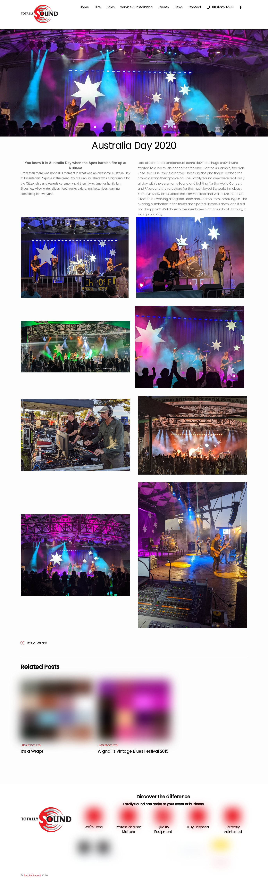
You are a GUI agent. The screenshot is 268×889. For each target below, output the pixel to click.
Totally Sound (32, 875)
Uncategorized (30, 745)
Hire (98, 7)
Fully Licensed (198, 827)
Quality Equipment (163, 829)
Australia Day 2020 (134, 145)
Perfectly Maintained (232, 829)
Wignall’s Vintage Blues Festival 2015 (133, 751)
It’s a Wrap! (37, 643)
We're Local (94, 827)
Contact (194, 7)
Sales (111, 7)
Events (163, 7)
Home (84, 7)
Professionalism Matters (128, 829)
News (178, 7)
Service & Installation (136, 7)
